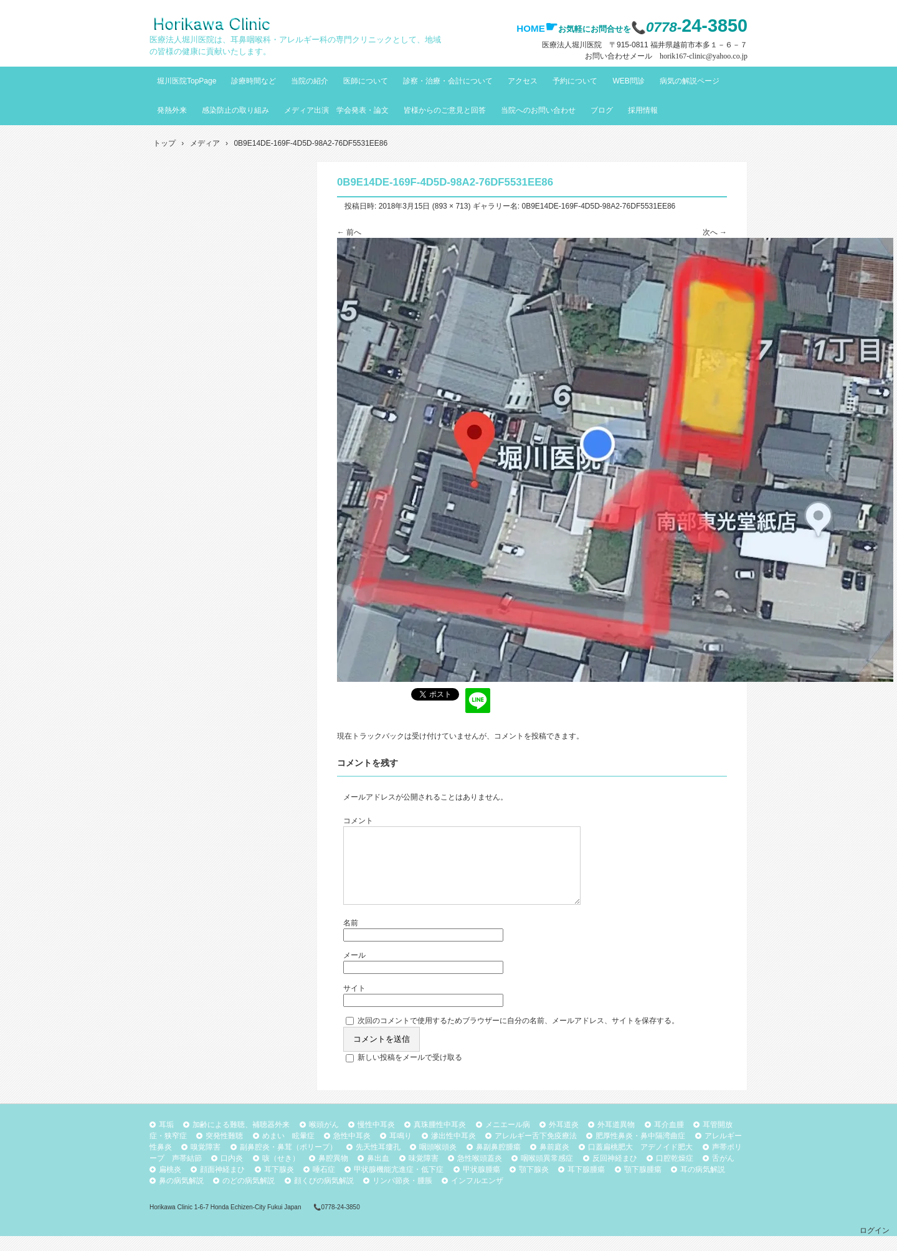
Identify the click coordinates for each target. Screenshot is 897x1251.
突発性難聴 (224, 1150)
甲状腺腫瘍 (481, 1184)
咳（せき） (281, 1173)
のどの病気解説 (248, 1195)
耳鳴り (400, 1150)
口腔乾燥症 (674, 1173)
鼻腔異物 (333, 1173)
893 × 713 (451, 206)
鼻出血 (378, 1173)
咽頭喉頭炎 (438, 1162)
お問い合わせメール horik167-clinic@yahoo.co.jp (666, 56)
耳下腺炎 (279, 1184)
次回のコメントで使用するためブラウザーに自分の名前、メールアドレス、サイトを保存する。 (518, 1035)
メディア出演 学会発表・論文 (336, 110)
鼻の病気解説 (181, 1195)
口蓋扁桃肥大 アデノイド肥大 (640, 1162)
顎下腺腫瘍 (643, 1184)
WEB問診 (628, 81)
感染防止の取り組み (235, 110)
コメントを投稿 (520, 736)
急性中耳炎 (352, 1150)
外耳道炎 (564, 1139)
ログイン (875, 1245)
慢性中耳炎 (376, 1139)
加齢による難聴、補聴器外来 (241, 1139)
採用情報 (643, 110)
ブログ (602, 110)
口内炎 (232, 1173)
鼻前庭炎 (554, 1162)
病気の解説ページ (689, 81)
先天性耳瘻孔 (378, 1162)
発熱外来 (172, 110)
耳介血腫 (669, 1139)
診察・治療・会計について (448, 81)
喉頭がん (324, 1139)
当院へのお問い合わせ (538, 110)
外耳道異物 (616, 1139)
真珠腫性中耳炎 (440, 1139)
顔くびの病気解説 (324, 1195)
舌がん (723, 1173)
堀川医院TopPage (186, 81)
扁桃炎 (170, 1184)
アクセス (523, 81)
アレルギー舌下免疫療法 (536, 1150)
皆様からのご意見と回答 (445, 110)
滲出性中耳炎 (453, 1150)
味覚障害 (424, 1173)
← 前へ (349, 232)
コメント (358, 820)
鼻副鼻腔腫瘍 (498, 1162)
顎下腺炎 (534, 1184)
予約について (575, 81)
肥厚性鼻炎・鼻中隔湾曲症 (640, 1150)
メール (354, 970)
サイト (354, 1003)
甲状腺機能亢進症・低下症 (399, 1184)
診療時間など (253, 81)
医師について (365, 81)
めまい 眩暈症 (288, 1150)
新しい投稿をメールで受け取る (410, 1072)
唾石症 (324, 1184)
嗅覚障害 (206, 1162)
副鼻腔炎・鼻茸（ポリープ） (288, 1162)
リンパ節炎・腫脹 (402, 1195)
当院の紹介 (309, 81)
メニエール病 (507, 1139)
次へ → (715, 232)
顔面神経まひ (222, 1184)
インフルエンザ (477, 1195)
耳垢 (166, 1139)
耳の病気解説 (702, 1184)
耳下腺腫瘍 (586, 1184)
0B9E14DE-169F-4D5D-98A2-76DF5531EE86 (598, 206)
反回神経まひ (614, 1173)
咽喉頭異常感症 (547, 1173)
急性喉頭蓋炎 (479, 1173)
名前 (350, 937)
